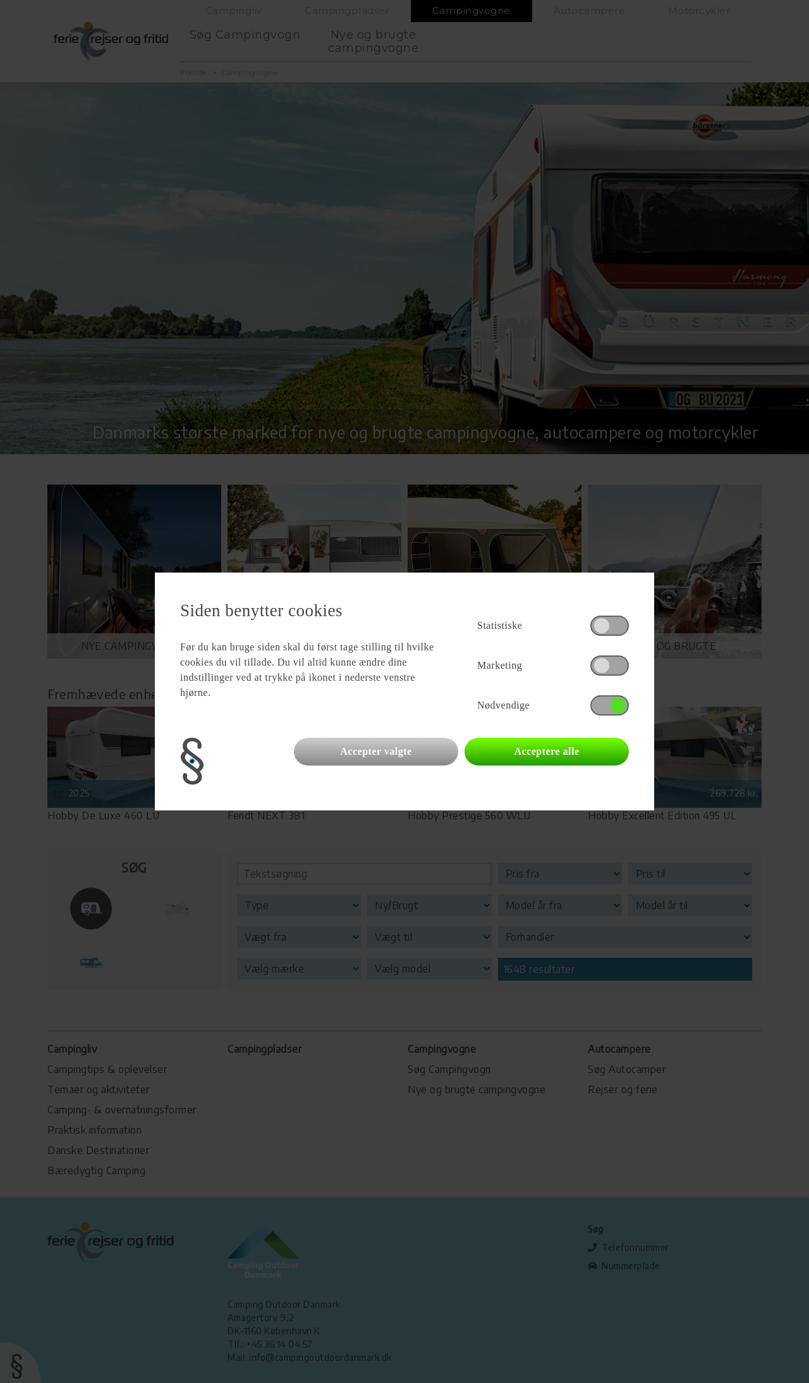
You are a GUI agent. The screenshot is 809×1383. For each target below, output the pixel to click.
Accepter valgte (375, 751)
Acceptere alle (546, 751)
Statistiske (499, 625)
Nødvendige (503, 705)
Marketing (499, 665)
